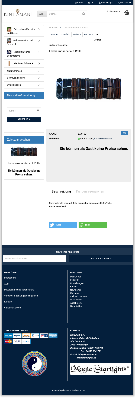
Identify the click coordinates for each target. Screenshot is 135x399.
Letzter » (88, 38)
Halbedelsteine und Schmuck (20, 46)
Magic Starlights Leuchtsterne (18, 57)
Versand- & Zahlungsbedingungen (21, 299)
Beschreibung (61, 195)
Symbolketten (14, 88)
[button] (63, 229)
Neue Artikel (76, 310)
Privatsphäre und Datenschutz (19, 293)
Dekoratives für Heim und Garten (21, 34)
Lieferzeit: (54, 142)
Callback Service (12, 311)
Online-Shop (57, 394)
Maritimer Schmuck (20, 67)
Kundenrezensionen (90, 195)
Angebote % (76, 306)
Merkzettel (124, 2)
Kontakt (8, 305)
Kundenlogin (106, 2)
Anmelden (24, 123)
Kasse (73, 290)
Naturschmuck (14, 74)
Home (79, 2)
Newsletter (75, 293)
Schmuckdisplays (16, 81)
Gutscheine (76, 303)
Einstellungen (76, 287)
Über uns (74, 297)
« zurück (66, 38)
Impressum (10, 281)
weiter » (77, 38)
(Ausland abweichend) (102, 142)
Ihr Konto (74, 284)
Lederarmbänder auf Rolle (24, 167)
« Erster (54, 38)
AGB (6, 287)
